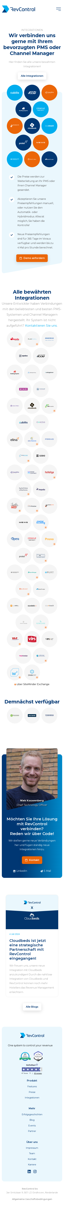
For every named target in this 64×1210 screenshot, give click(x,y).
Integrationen (32, 1097)
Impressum (32, 1148)
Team (32, 1153)
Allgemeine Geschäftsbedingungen (32, 1199)
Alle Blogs (32, 1006)
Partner (32, 1131)
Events (32, 1125)
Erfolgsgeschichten (32, 1114)
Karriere (32, 1164)
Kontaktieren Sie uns (41, 325)
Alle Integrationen (32, 75)
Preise (32, 1092)
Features (32, 1086)
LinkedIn (20, 870)
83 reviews (38, 1073)
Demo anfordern (32, 258)
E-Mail (45, 870)
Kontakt (32, 860)
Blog (32, 1120)
